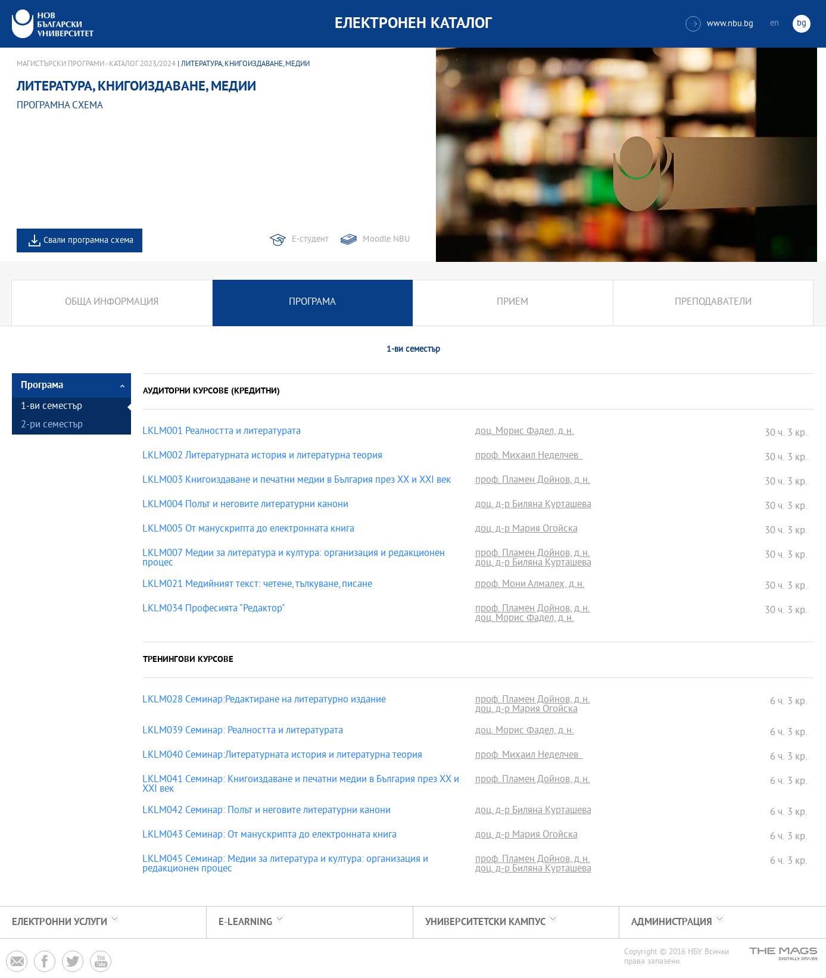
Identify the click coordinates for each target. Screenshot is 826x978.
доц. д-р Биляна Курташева (533, 505)
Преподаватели (713, 302)
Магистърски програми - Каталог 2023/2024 (96, 64)
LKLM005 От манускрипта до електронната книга (248, 530)
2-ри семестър (52, 425)
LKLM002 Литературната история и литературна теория (262, 456)
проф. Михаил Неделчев (529, 456)
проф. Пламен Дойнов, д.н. (532, 481)
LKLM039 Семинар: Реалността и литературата (242, 731)
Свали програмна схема (88, 240)
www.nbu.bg (719, 24)
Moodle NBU (386, 239)
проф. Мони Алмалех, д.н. (530, 585)
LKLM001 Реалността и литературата (221, 432)
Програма (312, 302)
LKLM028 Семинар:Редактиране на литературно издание (264, 700)
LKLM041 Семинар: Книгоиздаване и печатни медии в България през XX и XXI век (300, 785)
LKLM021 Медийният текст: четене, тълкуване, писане (257, 585)
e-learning (245, 922)
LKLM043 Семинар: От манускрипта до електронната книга (269, 835)
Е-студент (310, 239)
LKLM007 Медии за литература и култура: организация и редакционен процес (293, 558)
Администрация (671, 922)
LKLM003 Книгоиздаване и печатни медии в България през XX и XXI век (296, 481)
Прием (512, 302)
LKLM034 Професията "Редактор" (213, 609)
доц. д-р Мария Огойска (526, 530)
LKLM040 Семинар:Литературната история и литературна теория (282, 756)
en (774, 23)
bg (801, 23)
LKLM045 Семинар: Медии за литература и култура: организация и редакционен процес (285, 864)
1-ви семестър (51, 407)
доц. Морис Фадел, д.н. (524, 432)
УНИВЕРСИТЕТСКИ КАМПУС (485, 922)
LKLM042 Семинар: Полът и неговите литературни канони (266, 811)
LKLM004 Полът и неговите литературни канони (245, 505)
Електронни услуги (59, 922)
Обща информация (111, 302)
